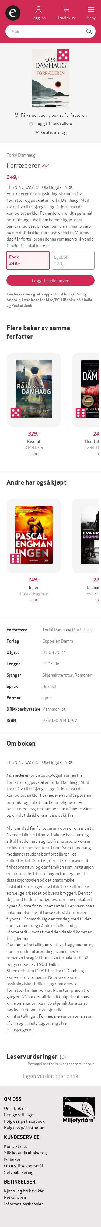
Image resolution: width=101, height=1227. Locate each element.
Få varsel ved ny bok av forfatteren (50, 115)
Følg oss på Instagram (25, 1127)
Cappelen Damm (57, 640)
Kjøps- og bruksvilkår (24, 1190)
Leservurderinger (36, 1056)
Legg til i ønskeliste (50, 123)
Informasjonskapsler (23, 1203)
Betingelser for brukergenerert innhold (61, 1063)
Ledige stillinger (19, 1114)
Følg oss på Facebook (24, 1121)
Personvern (15, 1197)
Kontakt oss (15, 1146)
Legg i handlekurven (50, 280)
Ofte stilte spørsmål (23, 1165)
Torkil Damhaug (21, 155)
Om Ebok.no (15, 1108)
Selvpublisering (18, 1172)
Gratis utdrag (51, 132)
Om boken (21, 743)
